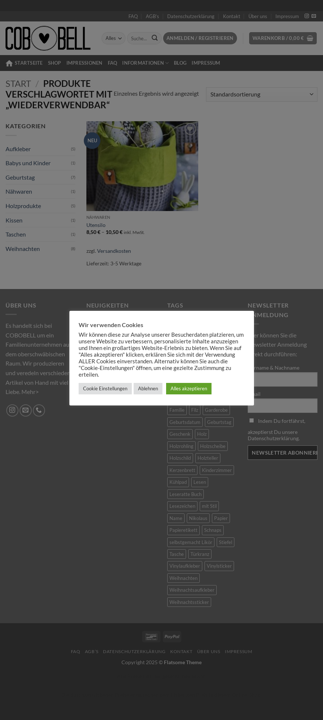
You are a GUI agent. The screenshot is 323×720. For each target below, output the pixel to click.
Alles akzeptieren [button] (189, 388)
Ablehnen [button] (148, 388)
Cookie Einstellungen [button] (105, 388)
